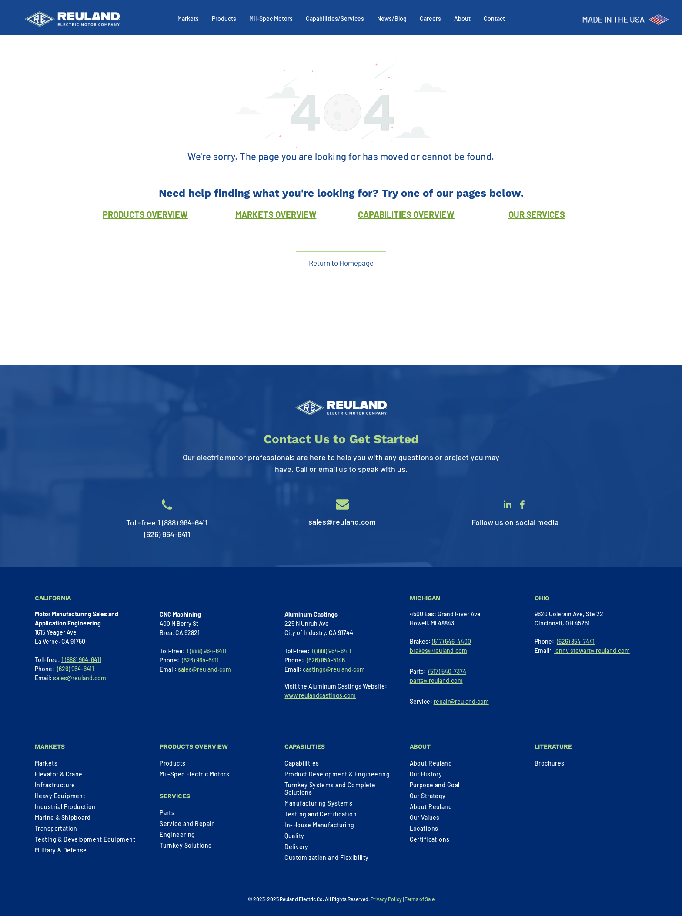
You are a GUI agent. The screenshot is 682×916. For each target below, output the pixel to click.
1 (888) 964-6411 (182, 522)
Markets (188, 18)
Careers (430, 18)
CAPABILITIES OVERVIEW (406, 214)
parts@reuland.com (436, 680)
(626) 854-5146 (326, 660)
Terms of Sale (420, 899)
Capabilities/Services (335, 18)
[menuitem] (90, 763)
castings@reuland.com (334, 669)
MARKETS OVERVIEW (276, 214)
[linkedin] (507, 506)
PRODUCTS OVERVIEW (145, 214)
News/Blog (392, 18)
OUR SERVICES (536, 214)
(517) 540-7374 (447, 671)
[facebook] (522, 506)
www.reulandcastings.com (320, 695)
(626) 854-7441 (576, 641)
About (462, 18)
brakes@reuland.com (438, 650)
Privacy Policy (386, 899)
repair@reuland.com (461, 701)
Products (224, 18)
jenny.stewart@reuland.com (592, 650)
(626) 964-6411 (167, 534)
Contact (494, 18)
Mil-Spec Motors (271, 18)
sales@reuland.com (342, 521)
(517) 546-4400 (451, 641)
